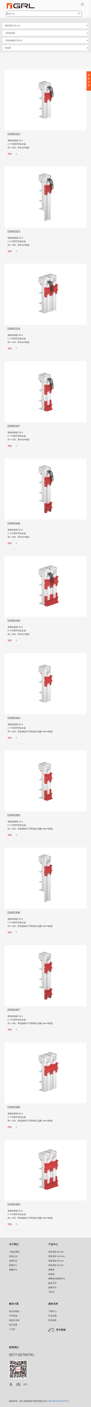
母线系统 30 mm (56, 1265)
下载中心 (52, 1311)
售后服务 (52, 1320)
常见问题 (52, 1316)
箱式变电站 (14, 1311)
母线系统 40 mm (56, 1261)
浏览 (12, 154)
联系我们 (14, 1347)
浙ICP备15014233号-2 (58, 1401)
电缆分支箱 (14, 1320)
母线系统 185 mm (56, 1256)
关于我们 (14, 1244)
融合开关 (52, 1283)
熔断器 (51, 1269)
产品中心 (53, 1244)
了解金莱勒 (14, 1252)
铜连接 (51, 1274)
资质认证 (13, 1256)
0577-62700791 (21, 1355)
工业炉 (12, 1329)
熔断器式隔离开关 (56, 1278)
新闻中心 (13, 1265)
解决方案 (14, 1303)
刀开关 (51, 1292)
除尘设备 (13, 1324)
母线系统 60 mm (56, 1252)
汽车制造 (13, 1316)
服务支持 (53, 1303)
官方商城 (61, 1330)
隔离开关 (52, 1287)
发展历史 (13, 1261)
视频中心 (13, 1269)
